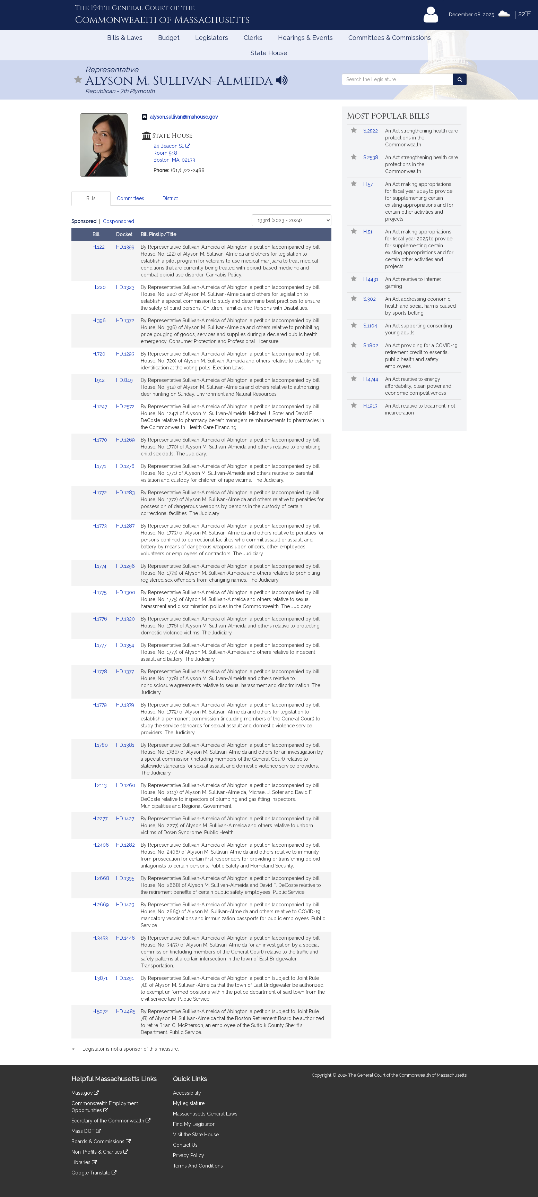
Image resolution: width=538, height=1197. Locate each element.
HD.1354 (125, 645)
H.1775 (100, 592)
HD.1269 (125, 440)
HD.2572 (125, 406)
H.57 (368, 184)
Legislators (211, 37)
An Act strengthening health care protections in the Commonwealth (421, 137)
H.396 (100, 320)
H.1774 (100, 566)
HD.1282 (125, 845)
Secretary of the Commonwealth (110, 1120)
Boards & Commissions (101, 1141)
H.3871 (101, 978)
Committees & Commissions (389, 37)
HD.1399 (125, 247)
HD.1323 (125, 287)
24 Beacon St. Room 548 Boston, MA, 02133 (174, 153)
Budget (169, 37)
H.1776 (101, 619)
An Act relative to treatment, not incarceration (420, 409)
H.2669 (101, 904)
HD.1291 (125, 978)
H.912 (99, 380)
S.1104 (371, 325)
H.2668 (102, 878)
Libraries (84, 1162)
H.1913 (371, 406)
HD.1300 (125, 592)
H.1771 (100, 466)
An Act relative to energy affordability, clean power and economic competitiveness (418, 386)
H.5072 (101, 1011)
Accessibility (187, 1093)
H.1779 (100, 705)
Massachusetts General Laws (205, 1114)
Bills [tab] (91, 198)
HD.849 (124, 380)
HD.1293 (125, 354)
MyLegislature (189, 1103)
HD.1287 (125, 526)
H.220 (100, 287)
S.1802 (371, 345)
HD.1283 (125, 492)
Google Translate (93, 1172)
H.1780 (101, 745)
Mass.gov (85, 1093)
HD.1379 (125, 705)
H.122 (99, 247)
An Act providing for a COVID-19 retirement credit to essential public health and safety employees (421, 356)
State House (269, 53)
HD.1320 (125, 619)
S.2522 (371, 131)
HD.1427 (125, 818)
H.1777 (100, 645)
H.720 (100, 354)
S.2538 (371, 157)
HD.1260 (125, 785)
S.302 (370, 299)
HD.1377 (125, 671)
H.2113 (100, 785)
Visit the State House (196, 1134)
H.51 (368, 231)
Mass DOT (86, 1131)
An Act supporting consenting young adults (418, 329)
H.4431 (371, 279)
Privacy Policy (188, 1155)
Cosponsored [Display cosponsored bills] (118, 221)
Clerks (253, 37)
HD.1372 (125, 320)
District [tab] (170, 198)
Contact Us (185, 1145)
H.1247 (101, 406)
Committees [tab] (130, 198)
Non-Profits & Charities (99, 1152)
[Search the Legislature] (460, 79)
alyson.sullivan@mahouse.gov (184, 117)
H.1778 (101, 671)
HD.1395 (125, 878)
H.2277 (101, 818)
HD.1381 (125, 745)
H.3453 (101, 938)
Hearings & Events (305, 37)
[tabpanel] (201, 636)
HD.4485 (125, 1011)
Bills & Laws (124, 37)
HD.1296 (125, 566)
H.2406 (101, 845)
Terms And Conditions (198, 1166)
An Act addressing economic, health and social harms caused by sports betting (420, 306)
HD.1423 (125, 904)
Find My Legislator (194, 1124)
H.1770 (101, 440)
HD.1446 (125, 938)
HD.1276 (125, 466)
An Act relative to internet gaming (413, 282)
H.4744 (371, 379)
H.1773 (100, 526)
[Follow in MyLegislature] (78, 80)
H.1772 (100, 492)
